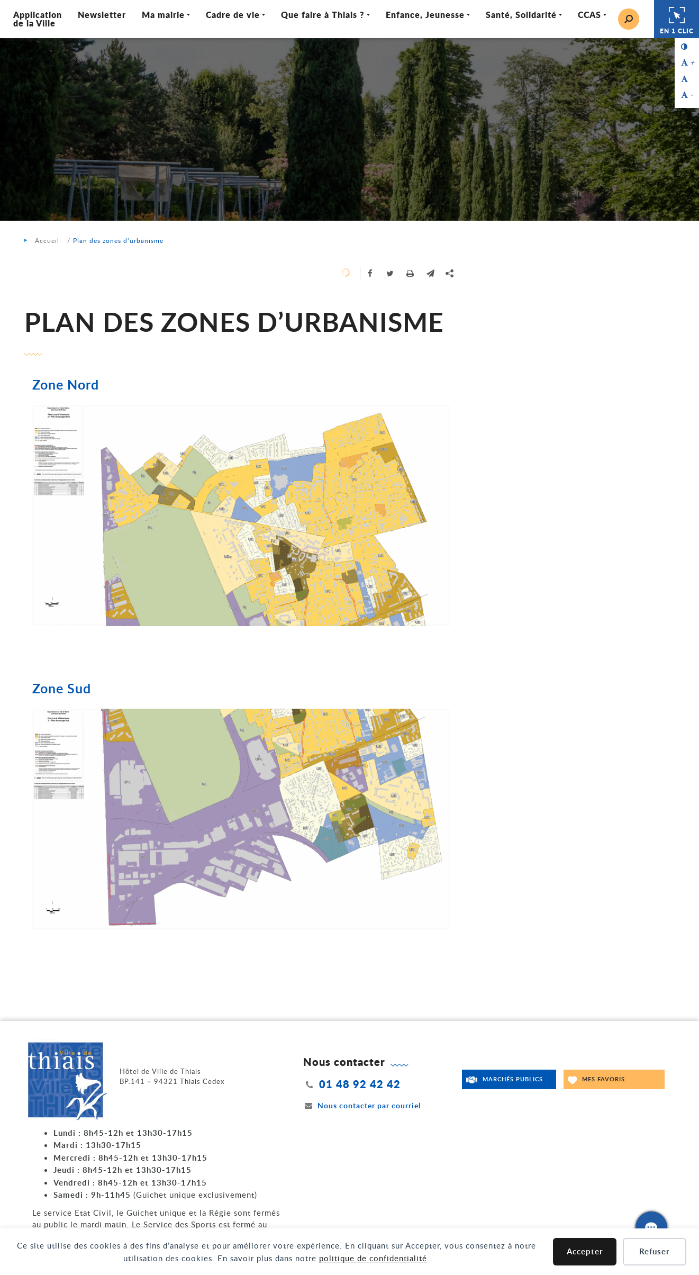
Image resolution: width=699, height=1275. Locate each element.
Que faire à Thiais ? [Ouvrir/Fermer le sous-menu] (323, 14)
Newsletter (102, 14)
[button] (431, 273)
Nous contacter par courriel (362, 1105)
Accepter (585, 1251)
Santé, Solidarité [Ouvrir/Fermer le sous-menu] (521, 14)
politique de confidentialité (373, 1258)
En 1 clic (677, 19)
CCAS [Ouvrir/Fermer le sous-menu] (589, 14)
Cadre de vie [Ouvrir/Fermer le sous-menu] (233, 14)
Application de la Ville (37, 18)
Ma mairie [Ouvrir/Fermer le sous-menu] (163, 14)
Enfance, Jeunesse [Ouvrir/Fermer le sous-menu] (425, 14)
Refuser (654, 1251)
